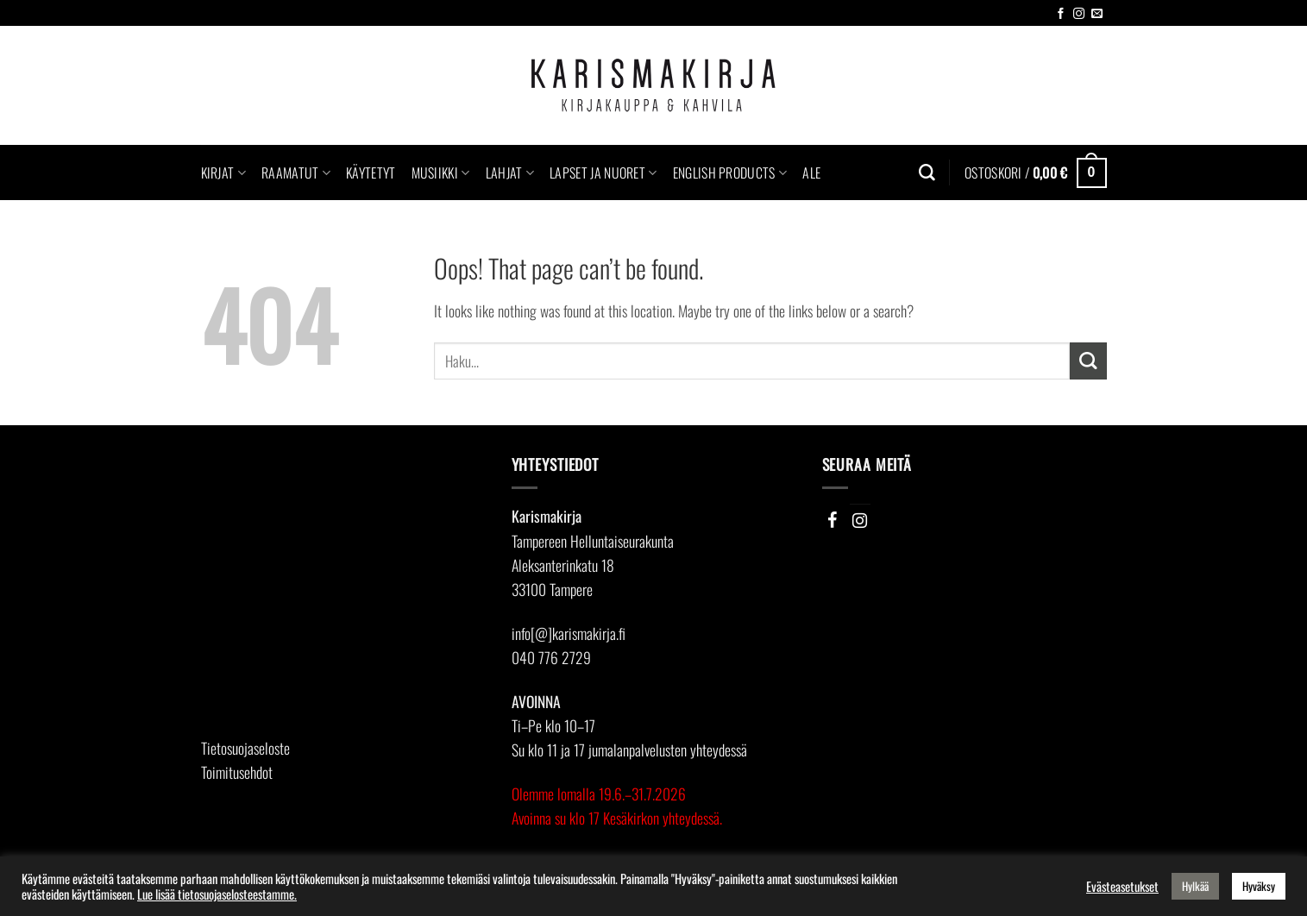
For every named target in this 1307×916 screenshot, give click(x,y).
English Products (730, 172)
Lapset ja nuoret (603, 172)
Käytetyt (371, 172)
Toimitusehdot (237, 772)
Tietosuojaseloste (245, 748)
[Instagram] (860, 520)
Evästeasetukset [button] (1122, 886)
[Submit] (1088, 361)
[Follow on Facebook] (1060, 14)
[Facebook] (832, 520)
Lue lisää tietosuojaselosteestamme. (217, 894)
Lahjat (510, 172)
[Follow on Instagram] (1078, 14)
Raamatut (295, 172)
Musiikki (441, 172)
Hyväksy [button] (1258, 885)
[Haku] (927, 172)
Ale (811, 172)
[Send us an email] (1097, 14)
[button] (1036, 172)
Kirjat (223, 172)
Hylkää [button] (1195, 885)
